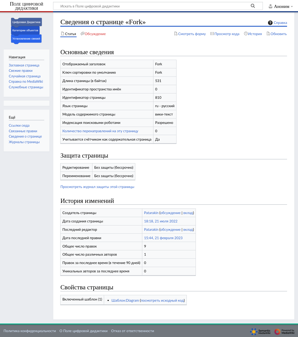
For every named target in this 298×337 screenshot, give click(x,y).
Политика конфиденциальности (29, 331)
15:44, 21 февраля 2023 (163, 238)
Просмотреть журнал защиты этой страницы (97, 187)
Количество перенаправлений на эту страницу (100, 131)
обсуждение (170, 213)
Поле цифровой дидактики (26, 6)
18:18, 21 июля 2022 (161, 221)
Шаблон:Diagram (125, 300)
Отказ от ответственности (132, 331)
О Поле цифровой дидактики (83, 331)
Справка (277, 22)
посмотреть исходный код (162, 300)
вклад (188, 213)
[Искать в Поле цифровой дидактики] (158, 6)
